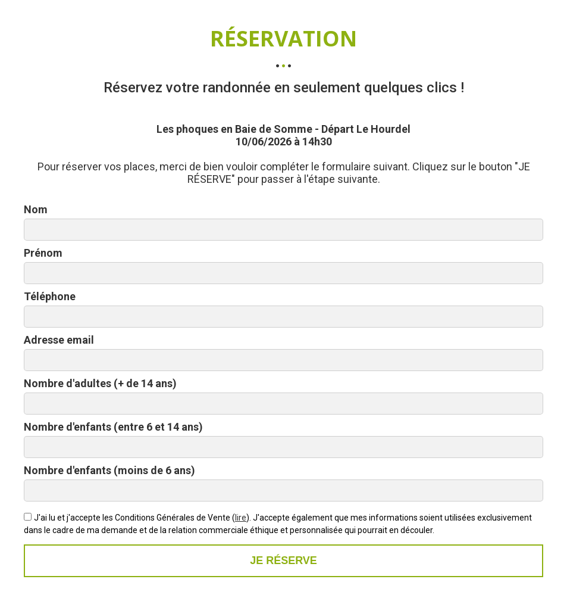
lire (240, 517)
